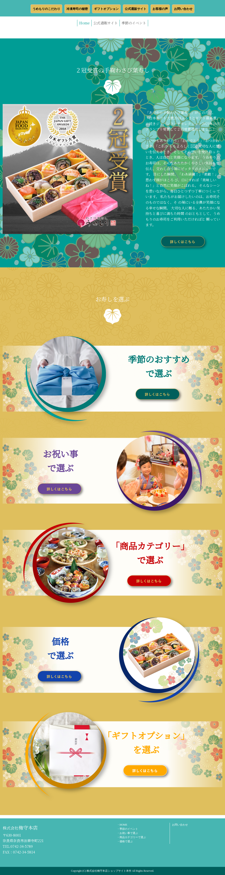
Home (84, 22)
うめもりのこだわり (46, 9)
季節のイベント (134, 22)
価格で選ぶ (126, 841)
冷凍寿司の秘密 (77, 9)
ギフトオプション (106, 9)
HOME (123, 824)
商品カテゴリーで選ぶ (133, 837)
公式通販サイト (135, 9)
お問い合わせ (183, 9)
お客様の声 (160, 9)
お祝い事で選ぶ (129, 833)
